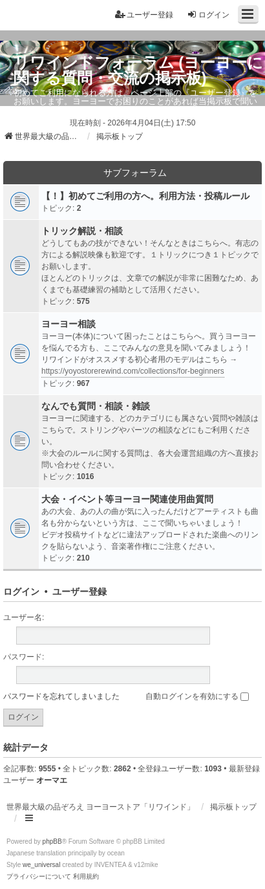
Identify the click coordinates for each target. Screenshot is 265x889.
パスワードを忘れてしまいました (61, 696)
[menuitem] (38, 877)
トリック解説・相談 (82, 231)
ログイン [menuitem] (208, 14)
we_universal (41, 864)
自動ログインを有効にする (197, 696)
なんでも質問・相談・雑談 (95, 406)
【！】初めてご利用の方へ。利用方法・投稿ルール (145, 196)
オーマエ (51, 780)
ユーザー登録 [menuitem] (144, 14)
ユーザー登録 (79, 591)
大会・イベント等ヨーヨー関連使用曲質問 (127, 499)
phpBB (52, 841)
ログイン (21, 591)
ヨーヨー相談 (68, 324)
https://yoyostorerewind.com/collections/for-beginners (132, 371)
